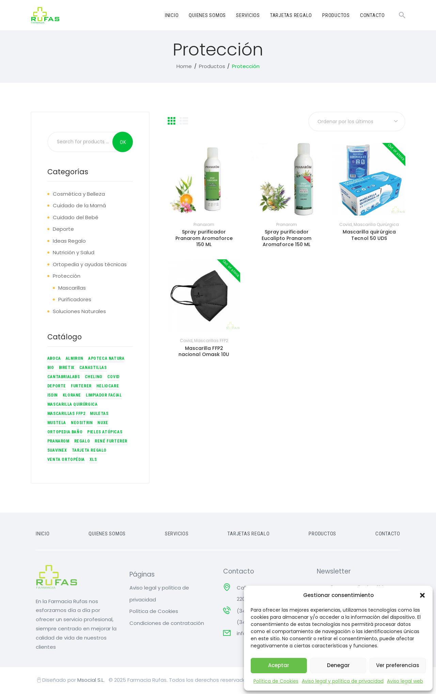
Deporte (63, 229)
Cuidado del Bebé (75, 218)
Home (184, 67)
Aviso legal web (405, 681)
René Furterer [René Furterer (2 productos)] (111, 442)
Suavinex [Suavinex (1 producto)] (57, 451)
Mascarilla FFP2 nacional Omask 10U (203, 352)
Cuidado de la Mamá (79, 206)
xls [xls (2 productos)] (93, 460)
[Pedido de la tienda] (356, 123)
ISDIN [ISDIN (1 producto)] (52, 396)
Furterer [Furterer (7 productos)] (81, 387)
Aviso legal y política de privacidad (343, 681)
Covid (345, 225)
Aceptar (278, 665)
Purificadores (74, 300)
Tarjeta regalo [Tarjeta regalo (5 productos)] (89, 451)
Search (122, 143)
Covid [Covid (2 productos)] (113, 377)
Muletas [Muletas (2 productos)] (99, 414)
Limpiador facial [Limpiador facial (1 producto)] (104, 396)
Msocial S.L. (91, 680)
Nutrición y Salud (73, 253)
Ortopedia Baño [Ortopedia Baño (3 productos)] (64, 433)
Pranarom (203, 225)
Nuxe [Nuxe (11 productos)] (102, 423)
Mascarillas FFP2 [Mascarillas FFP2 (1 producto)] (66, 414)
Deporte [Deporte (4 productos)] (56, 387)
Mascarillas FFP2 (211, 342)
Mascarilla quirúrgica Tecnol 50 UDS (369, 236)
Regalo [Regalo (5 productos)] (82, 442)
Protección (66, 276)
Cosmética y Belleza (79, 194)
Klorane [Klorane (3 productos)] (72, 396)
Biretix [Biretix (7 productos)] (67, 368)
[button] (422, 595)
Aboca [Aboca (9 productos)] (54, 359)
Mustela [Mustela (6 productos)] (56, 423)
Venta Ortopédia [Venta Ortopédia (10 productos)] (66, 460)
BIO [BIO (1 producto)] (50, 368)
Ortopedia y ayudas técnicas (90, 265)
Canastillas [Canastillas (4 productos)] (93, 368)
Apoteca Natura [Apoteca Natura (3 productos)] (106, 359)
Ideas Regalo (69, 241)
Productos (212, 67)
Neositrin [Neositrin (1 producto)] (82, 423)
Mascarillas (72, 288)
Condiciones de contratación (166, 624)
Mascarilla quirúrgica (376, 225)
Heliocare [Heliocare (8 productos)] (107, 387)
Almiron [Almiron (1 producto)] (74, 359)
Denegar (338, 665)
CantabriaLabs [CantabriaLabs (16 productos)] (63, 377)
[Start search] (402, 15)
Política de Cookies (275, 681)
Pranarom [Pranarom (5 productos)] (58, 442)
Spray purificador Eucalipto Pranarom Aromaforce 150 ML (286, 239)
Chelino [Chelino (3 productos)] (94, 377)
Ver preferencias (397, 665)
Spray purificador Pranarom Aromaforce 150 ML (204, 239)
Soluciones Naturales (79, 312)
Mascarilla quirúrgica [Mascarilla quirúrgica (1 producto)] (72, 405)
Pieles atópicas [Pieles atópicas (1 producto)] (104, 433)
